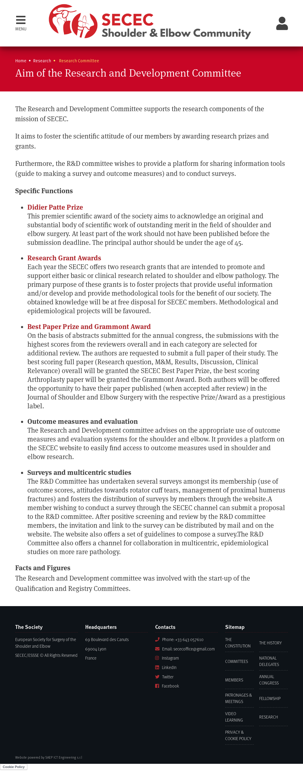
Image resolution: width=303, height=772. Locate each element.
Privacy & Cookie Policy (238, 735)
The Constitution (238, 642)
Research (268, 717)
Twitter (164, 677)
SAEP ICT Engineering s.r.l (63, 757)
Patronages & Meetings (238, 698)
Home (20, 60)
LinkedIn (165, 667)
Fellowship (269, 698)
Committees (236, 661)
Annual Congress (269, 679)
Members (234, 680)
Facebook (167, 686)
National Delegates (269, 661)
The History (270, 643)
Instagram (167, 658)
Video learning (234, 716)
